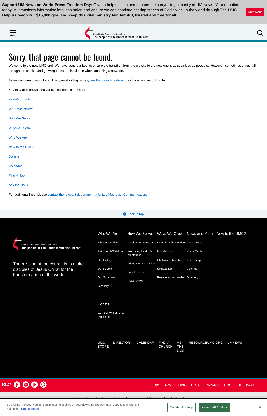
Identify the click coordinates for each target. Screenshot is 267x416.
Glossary (103, 286)
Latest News (195, 242)
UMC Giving (135, 280)
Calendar (15, 166)
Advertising (176, 385)
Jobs (156, 385)
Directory (192, 277)
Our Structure (106, 277)
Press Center (195, 251)
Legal (196, 385)
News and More (200, 234)
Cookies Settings (181, 407)
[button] (260, 33)
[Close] (260, 406)
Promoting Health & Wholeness (139, 253)
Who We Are (18, 137)
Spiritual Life (165, 268)
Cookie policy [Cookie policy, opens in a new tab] (30, 408)
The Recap (194, 260)
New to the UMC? (21, 147)
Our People (105, 268)
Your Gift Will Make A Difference (111, 314)
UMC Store (103, 344)
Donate (14, 156)
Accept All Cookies (215, 407)
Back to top (133, 214)
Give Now (255, 12)
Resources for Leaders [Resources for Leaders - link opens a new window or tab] (171, 277)
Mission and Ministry (140, 242)
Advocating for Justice (141, 263)
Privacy (213, 385)
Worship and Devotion (171, 242)
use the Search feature (106, 80)
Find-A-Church (19, 99)
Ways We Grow (20, 128)
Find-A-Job (17, 175)
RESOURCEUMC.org (206, 342)
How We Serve (19, 118)
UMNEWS (234, 342)
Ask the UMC (18, 185)
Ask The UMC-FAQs (110, 251)
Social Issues (135, 272)
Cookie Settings (239, 385)
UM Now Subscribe (169, 260)
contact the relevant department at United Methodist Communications (97, 195)
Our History (105, 260)
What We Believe (21, 109)
